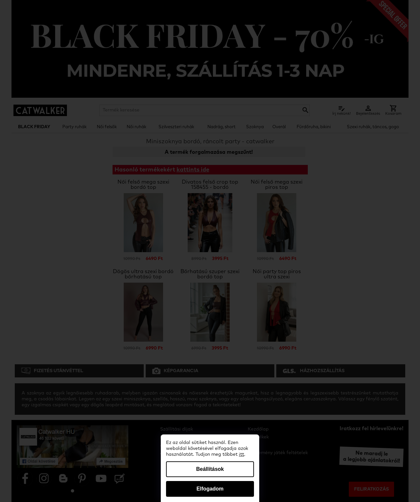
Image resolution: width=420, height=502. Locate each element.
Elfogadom (210, 489)
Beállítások (210, 469)
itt (241, 454)
